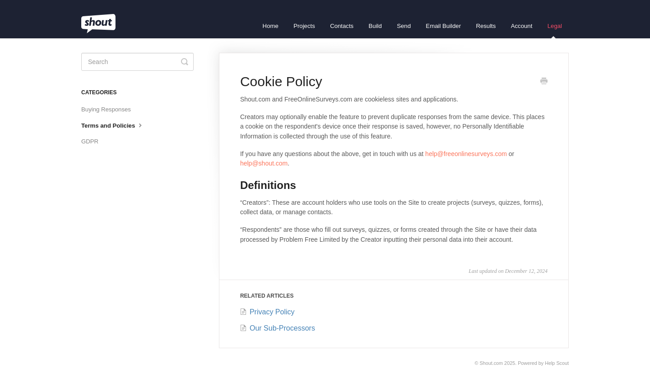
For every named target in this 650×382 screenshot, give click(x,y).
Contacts (341, 26)
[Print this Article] (544, 82)
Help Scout (557, 363)
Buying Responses (106, 109)
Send (404, 26)
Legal (555, 30)
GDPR (89, 141)
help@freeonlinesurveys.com (466, 153)
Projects (304, 26)
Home (271, 26)
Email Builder (443, 26)
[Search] (137, 62)
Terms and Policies (112, 125)
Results (486, 26)
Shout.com (491, 363)
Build (375, 26)
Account (522, 26)
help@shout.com (264, 163)
